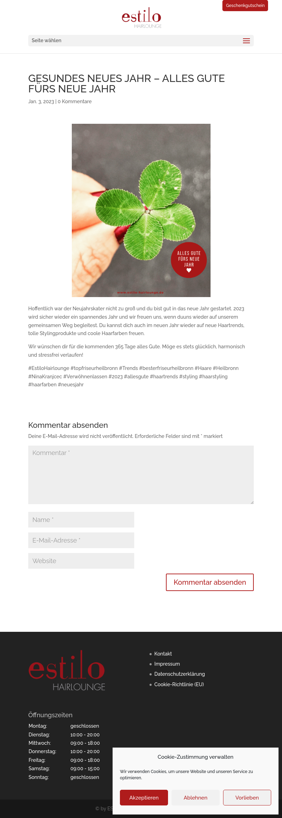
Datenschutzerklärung (179, 674)
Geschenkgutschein (245, 5)
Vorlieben (247, 798)
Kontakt (163, 654)
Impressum (167, 664)
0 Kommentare (75, 101)
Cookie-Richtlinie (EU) (179, 684)
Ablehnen (195, 798)
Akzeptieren (144, 798)
